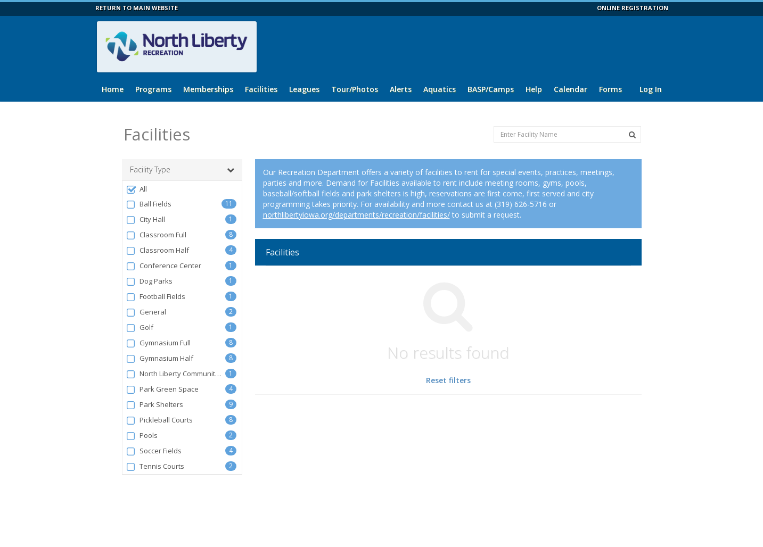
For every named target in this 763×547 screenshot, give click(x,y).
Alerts (401, 89)
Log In (650, 89)
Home (113, 89)
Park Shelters (154, 405)
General (146, 312)
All (136, 189)
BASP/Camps (490, 89)
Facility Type (182, 169)
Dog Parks (149, 281)
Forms (610, 89)
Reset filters (448, 380)
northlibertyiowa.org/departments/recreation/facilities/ (356, 215)
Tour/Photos (354, 89)
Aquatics (439, 89)
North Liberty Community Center (175, 374)
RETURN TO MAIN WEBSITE (136, 8)
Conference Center (163, 266)
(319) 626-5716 (521, 204)
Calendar (570, 89)
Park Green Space (162, 389)
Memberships (208, 89)
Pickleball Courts (159, 420)
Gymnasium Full (158, 343)
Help (534, 89)
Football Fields (155, 297)
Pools (142, 435)
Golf (139, 327)
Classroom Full (156, 235)
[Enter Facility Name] (567, 134)
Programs (153, 89)
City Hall (145, 219)
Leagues (304, 89)
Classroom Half (157, 250)
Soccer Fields (154, 451)
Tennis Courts (155, 466)
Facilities (261, 89)
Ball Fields (148, 204)
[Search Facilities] (632, 134)
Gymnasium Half (159, 358)
